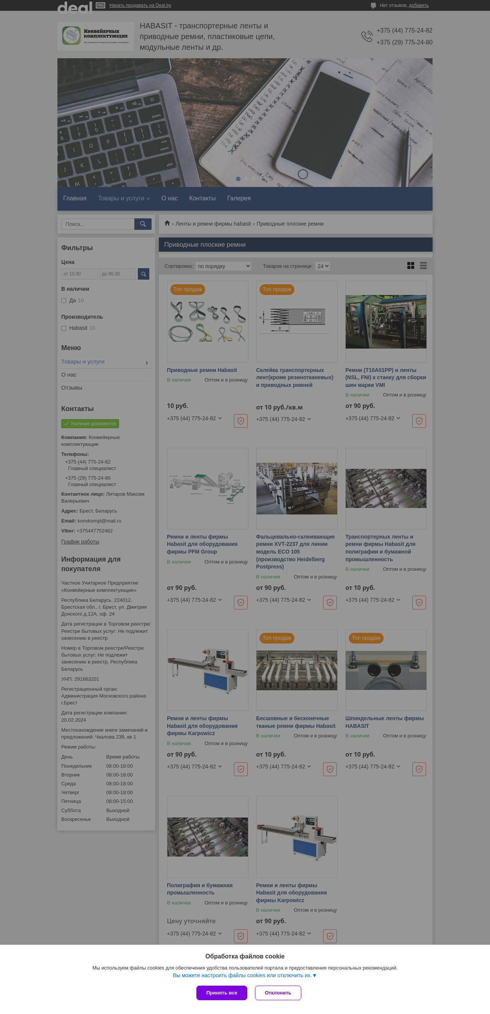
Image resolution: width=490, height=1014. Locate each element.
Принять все (221, 993)
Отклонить (278, 993)
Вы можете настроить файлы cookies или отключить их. (242, 975)
